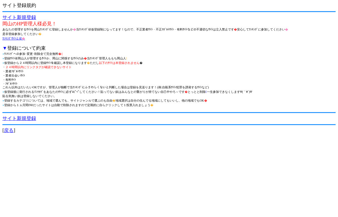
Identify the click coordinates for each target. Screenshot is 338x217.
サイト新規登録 (19, 17)
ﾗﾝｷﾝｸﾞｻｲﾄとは (13, 38)
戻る (9, 130)
